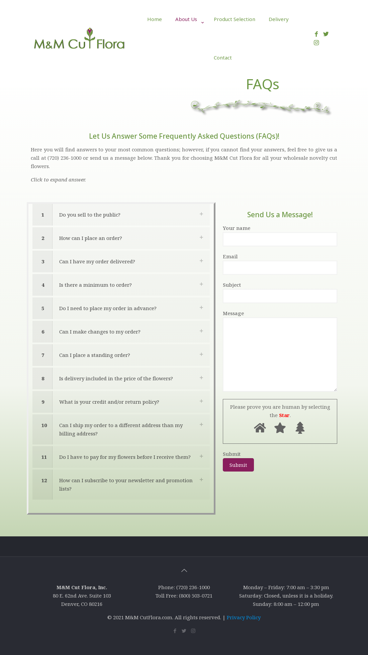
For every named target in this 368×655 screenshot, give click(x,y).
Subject (280, 292)
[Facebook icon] (175, 630)
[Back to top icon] (184, 570)
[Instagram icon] (193, 630)
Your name (280, 235)
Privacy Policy (244, 617)
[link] (188, 41)
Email (280, 264)
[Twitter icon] (184, 630)
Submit (238, 461)
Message (280, 351)
